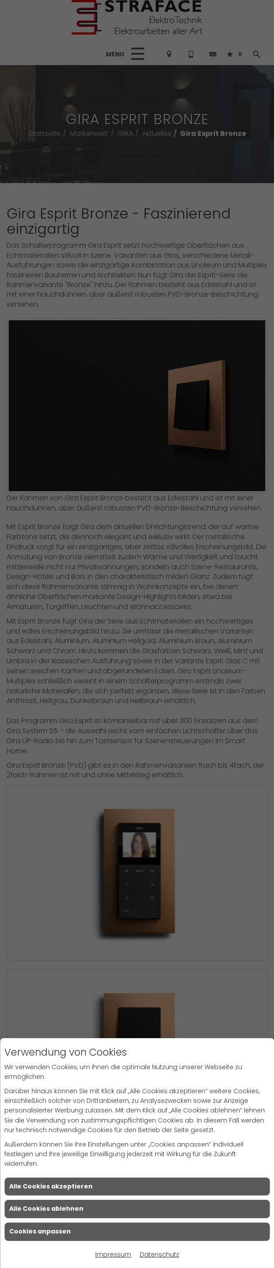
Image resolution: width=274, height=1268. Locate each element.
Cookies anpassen (40, 1231)
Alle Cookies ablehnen (46, 1208)
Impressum (113, 1254)
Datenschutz (159, 1254)
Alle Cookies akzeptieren (51, 1186)
